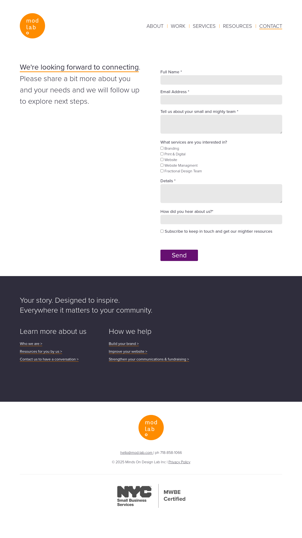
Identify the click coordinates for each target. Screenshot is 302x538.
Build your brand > (124, 343)
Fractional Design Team (181, 171)
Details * (168, 181)
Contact (270, 25)
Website (168, 159)
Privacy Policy (179, 461)
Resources (238, 25)
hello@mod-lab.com (136, 452)
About (156, 25)
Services (205, 25)
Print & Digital (172, 154)
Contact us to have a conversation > (49, 359)
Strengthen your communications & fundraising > (149, 359)
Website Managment (178, 165)
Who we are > (31, 343)
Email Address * (174, 92)
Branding (169, 148)
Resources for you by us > (41, 351)
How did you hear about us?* (186, 211)
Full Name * (171, 72)
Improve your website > (128, 351)
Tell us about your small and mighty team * (199, 111)
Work (179, 25)
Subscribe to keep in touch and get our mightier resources (216, 231)
